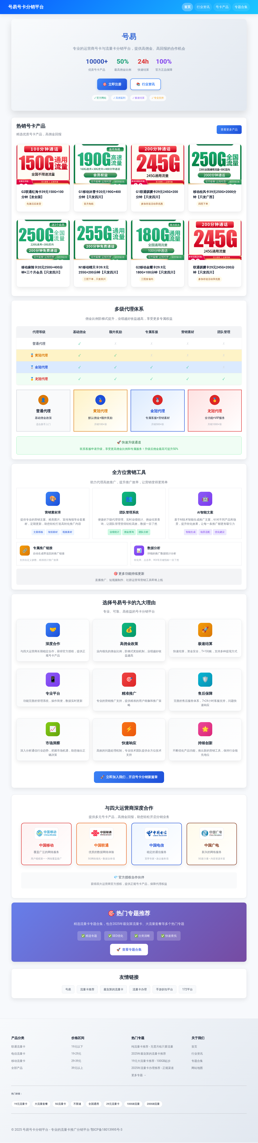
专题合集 (241, 7)
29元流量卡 (115, 1104)
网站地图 (197, 1067)
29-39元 (76, 1060)
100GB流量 (136, 1104)
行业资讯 (203, 7)
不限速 (79, 1104)
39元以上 (77, 1067)
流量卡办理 (140, 989)
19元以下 (77, 1046)
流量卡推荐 (87, 989)
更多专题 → (138, 1075)
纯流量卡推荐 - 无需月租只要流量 (152, 1046)
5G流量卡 (61, 1104)
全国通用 (96, 1104)
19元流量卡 (21, 1104)
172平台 (187, 989)
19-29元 (76, 1053)
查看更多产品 (229, 129)
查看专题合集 (129, 949)
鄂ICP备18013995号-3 (106, 1130)
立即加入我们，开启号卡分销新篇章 (129, 777)
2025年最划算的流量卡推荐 (148, 1053)
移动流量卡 (18, 1060)
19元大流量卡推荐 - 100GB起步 (151, 1060)
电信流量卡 (18, 1053)
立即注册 (112, 84)
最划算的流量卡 (113, 989)
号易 (68, 989)
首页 (187, 7)
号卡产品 (222, 7)
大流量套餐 (42, 1104)
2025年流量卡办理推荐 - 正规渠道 (152, 1067)
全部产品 (17, 1067)
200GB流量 (156, 1104)
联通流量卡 (18, 1046)
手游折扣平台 (164, 989)
